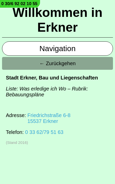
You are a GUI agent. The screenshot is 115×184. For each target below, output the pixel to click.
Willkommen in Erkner (57, 19)
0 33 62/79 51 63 (44, 132)
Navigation (58, 48)
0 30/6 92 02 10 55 (19, 3)
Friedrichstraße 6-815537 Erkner (48, 118)
